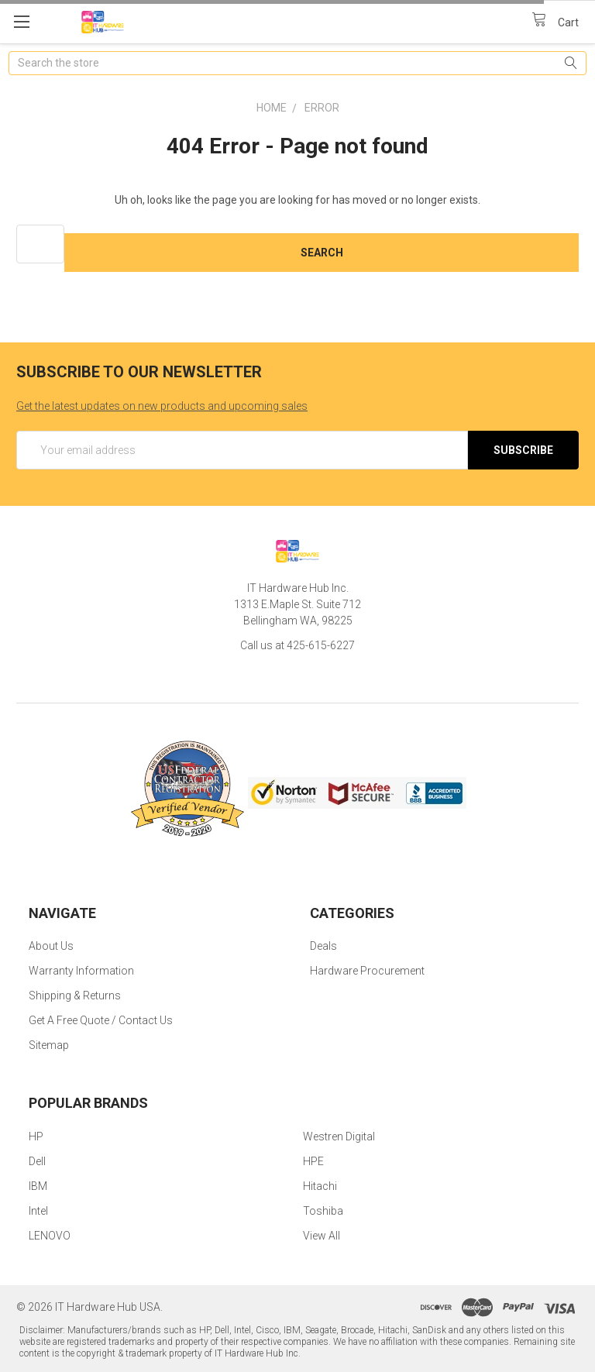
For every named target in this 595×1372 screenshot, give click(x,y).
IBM (38, 1186)
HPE (313, 1161)
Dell (37, 1161)
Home (271, 107)
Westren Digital (339, 1136)
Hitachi (320, 1186)
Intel (38, 1211)
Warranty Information (81, 971)
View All (321, 1235)
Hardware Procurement (367, 971)
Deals (323, 946)
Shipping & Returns (75, 995)
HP (36, 1136)
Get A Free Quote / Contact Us (101, 1020)
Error (321, 107)
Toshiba (323, 1211)
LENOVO (50, 1235)
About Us (51, 946)
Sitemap (49, 1045)
